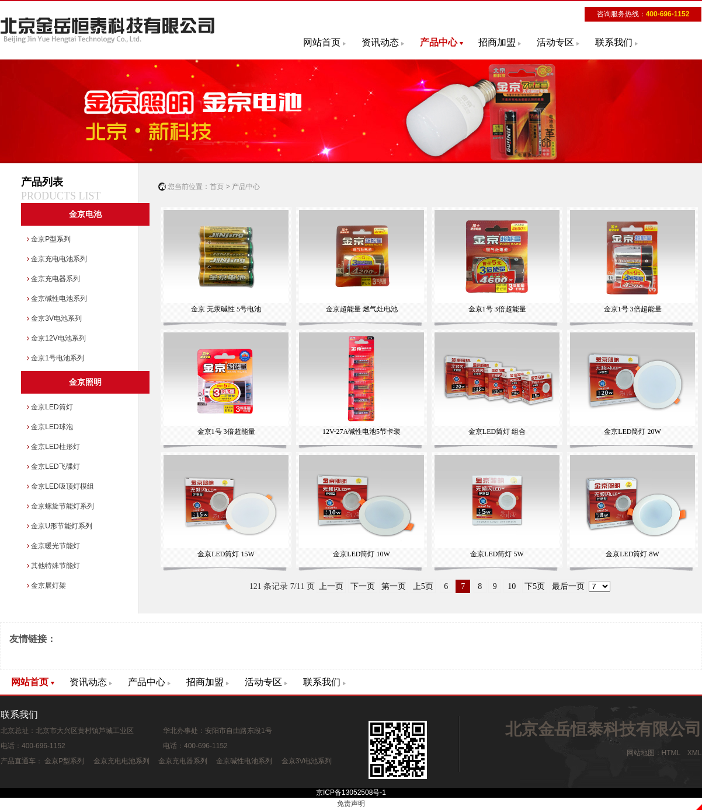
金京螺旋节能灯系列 (60, 506)
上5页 (423, 586)
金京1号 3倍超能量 (497, 261)
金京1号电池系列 (55, 358)
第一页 (393, 586)
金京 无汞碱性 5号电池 (226, 261)
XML (694, 753)
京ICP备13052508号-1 (351, 792)
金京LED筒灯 (50, 407)
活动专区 (555, 42)
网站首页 (321, 42)
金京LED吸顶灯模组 (60, 486)
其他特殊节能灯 (53, 566)
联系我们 (614, 42)
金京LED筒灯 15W (226, 506)
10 (512, 586)
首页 (217, 187)
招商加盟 (497, 42)
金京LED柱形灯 (53, 447)
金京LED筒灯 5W (497, 506)
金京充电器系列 (53, 279)
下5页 (534, 586)
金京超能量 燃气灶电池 (361, 261)
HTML (671, 753)
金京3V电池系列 (54, 318)
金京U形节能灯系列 (59, 526)
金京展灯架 (46, 585)
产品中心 (438, 42)
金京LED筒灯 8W (632, 506)
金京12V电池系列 (56, 338)
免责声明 (351, 804)
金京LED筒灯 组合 (497, 384)
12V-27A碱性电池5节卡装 (361, 384)
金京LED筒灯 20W (632, 384)
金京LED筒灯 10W (361, 506)
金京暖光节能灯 (53, 546)
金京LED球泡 (50, 427)
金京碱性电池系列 (57, 298)
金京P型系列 (49, 239)
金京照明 (85, 382)
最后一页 (568, 586)
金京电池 (85, 214)
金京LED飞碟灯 (53, 466)
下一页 (362, 586)
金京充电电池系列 (57, 259)
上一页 (331, 586)
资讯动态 (380, 42)
